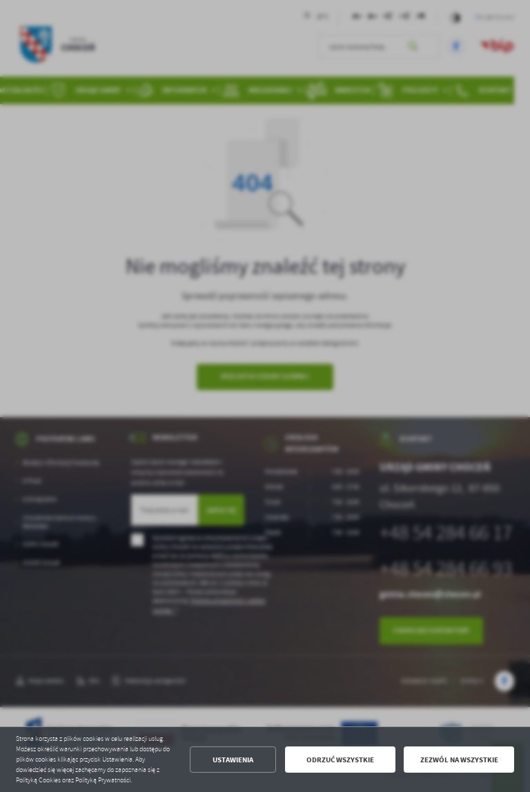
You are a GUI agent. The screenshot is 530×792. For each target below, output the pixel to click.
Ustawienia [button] (233, 760)
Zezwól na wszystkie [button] (459, 760)
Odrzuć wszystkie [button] (340, 760)
